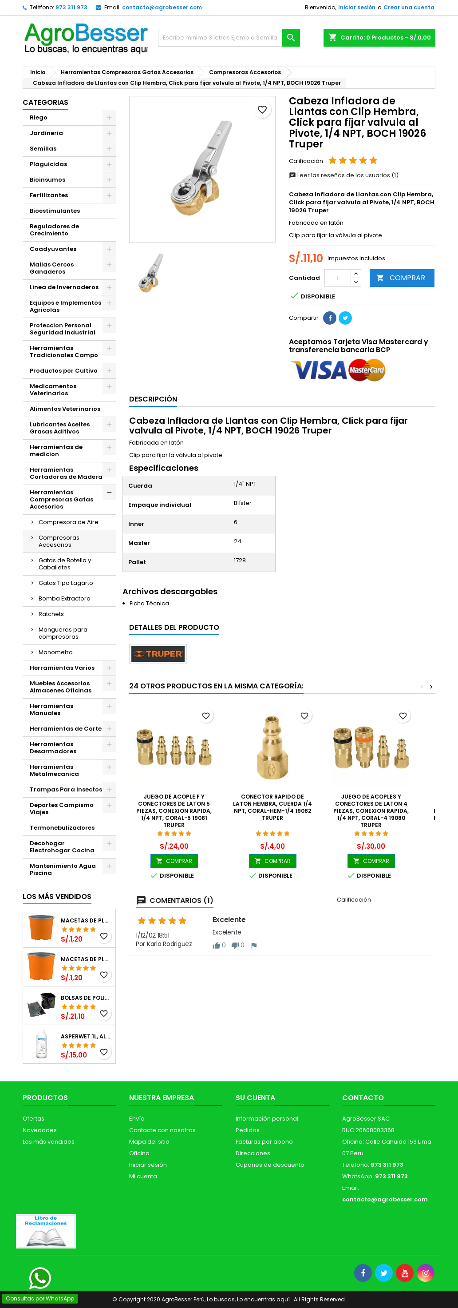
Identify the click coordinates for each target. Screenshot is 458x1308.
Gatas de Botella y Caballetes (65, 564)
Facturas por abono (264, 1141)
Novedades (40, 1130)
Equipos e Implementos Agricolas (65, 306)
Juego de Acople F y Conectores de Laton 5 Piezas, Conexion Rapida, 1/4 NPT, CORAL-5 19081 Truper (174, 811)
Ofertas (33, 1118)
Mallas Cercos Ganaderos (52, 268)
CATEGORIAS (45, 102)
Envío (137, 1118)
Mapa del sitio (149, 1141)
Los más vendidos (57, 896)
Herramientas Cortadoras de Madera (66, 473)
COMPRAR (400, 278)
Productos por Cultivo (64, 370)
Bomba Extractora (65, 598)
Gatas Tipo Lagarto (66, 583)
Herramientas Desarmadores (53, 747)
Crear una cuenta (408, 7)
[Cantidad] (337, 278)
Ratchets (51, 614)
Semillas (43, 148)
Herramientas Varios (62, 668)
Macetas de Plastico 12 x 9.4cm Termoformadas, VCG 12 (86, 920)
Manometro (56, 652)
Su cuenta (255, 1098)
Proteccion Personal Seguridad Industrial (62, 329)
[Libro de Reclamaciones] (46, 1231)
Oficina (139, 1153)
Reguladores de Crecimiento (54, 230)
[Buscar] (229, 38)
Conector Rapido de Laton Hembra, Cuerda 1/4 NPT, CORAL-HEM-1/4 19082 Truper (272, 807)
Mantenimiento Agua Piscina (63, 869)
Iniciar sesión (356, 7)
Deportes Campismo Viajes (62, 808)
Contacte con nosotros (162, 1130)
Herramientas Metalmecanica (54, 770)
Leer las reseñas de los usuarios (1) (344, 175)
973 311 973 (71, 7)
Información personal (267, 1118)
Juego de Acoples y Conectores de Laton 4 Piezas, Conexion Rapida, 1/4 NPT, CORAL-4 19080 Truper (371, 811)
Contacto (363, 1098)
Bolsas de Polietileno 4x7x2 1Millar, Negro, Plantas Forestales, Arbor (86, 998)
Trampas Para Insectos (66, 789)
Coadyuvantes (53, 249)
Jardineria (46, 133)
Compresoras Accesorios (59, 541)
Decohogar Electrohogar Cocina (62, 847)
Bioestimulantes (55, 211)
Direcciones (253, 1153)
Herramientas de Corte (66, 728)
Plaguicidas (48, 164)
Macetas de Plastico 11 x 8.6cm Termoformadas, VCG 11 (86, 959)
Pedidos (248, 1130)
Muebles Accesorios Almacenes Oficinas (60, 687)
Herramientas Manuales (51, 709)
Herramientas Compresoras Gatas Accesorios (61, 499)
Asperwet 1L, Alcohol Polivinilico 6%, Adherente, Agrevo (86, 1036)
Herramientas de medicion (56, 450)
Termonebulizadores (62, 827)
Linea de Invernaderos (64, 287)
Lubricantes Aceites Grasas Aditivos (60, 428)
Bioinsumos (47, 179)
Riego (38, 117)
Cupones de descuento (270, 1165)
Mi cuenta (143, 1176)
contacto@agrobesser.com (162, 7)
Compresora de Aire (69, 522)
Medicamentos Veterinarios (53, 390)
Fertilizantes (49, 195)
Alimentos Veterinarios (65, 409)
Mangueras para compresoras (63, 633)
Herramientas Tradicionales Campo (64, 351)
